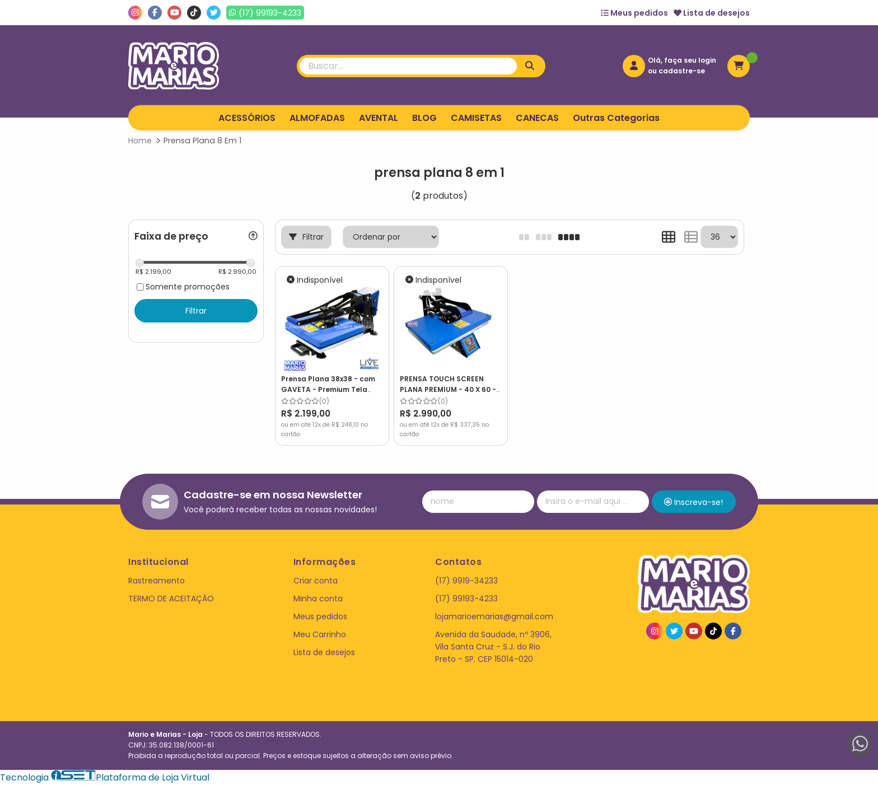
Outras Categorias (616, 117)
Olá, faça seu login (682, 60)
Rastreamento (156, 580)
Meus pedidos (634, 12)
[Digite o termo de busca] (408, 66)
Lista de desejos (712, 12)
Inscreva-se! (693, 502)
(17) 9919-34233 (466, 580)
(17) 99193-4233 (466, 598)
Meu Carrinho (319, 634)
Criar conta (315, 580)
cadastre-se (681, 71)
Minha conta (318, 598)
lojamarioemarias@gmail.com (494, 616)
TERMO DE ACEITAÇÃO (171, 598)
